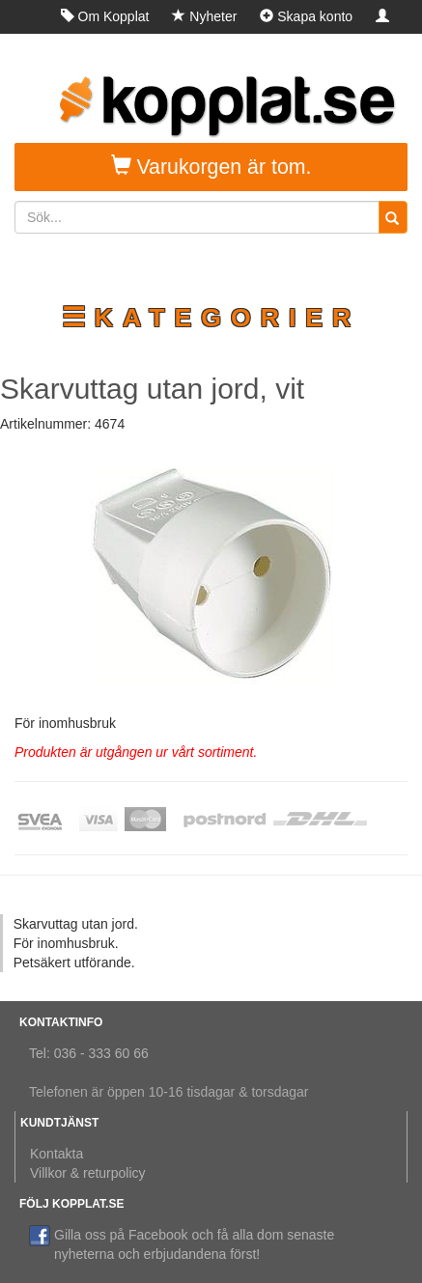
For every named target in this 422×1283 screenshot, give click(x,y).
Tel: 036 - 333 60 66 (89, 1053)
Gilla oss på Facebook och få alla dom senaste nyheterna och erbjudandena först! (181, 1243)
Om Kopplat (105, 16)
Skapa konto (306, 16)
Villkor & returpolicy (88, 1173)
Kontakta (56, 1153)
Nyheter (204, 16)
